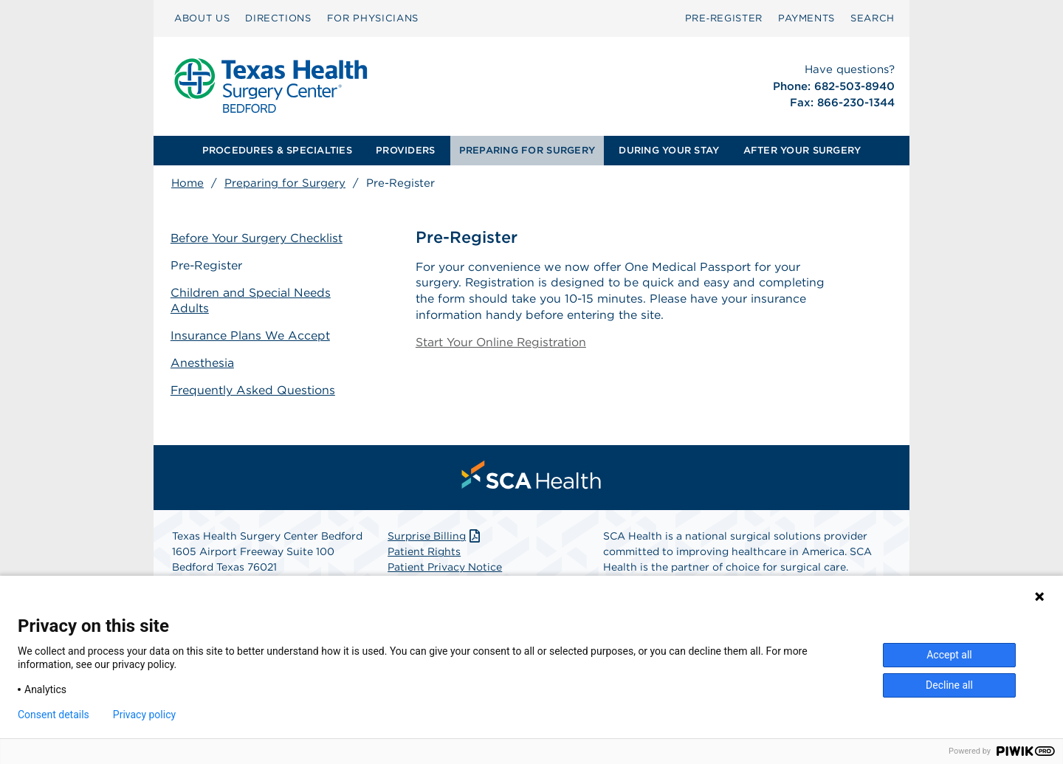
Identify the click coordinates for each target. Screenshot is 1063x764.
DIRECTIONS (278, 18)
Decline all (949, 685)
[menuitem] (201, 18)
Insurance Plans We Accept (251, 335)
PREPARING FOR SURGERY (527, 150)
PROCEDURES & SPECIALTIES (277, 150)
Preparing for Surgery (284, 183)
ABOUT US (202, 18)
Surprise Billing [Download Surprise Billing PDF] (435, 536)
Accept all (949, 655)
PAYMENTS (806, 18)
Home (187, 183)
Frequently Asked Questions (254, 389)
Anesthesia (203, 362)
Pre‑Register (724, 18)
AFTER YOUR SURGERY (802, 150)
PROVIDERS (405, 150)
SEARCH (872, 18)
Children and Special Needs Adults (251, 300)
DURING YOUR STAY (669, 150)
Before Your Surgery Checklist (257, 238)
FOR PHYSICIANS (373, 18)
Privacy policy (144, 714)
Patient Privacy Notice (445, 567)
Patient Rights (424, 551)
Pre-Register (207, 265)
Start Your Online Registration (502, 344)
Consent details (53, 714)
